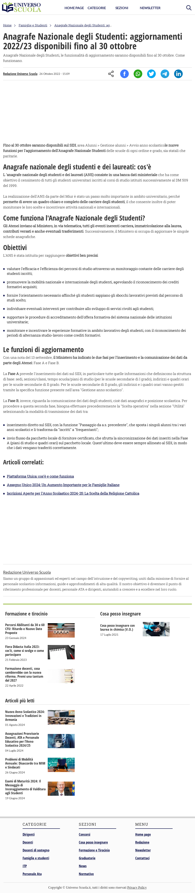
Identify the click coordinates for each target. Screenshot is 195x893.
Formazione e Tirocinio (94, 850)
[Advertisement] (97, 112)
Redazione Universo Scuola (20, 74)
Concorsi (84, 834)
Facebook (124, 73)
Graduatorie (87, 858)
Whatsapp (138, 73)
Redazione (142, 842)
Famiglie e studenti (36, 858)
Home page (143, 834)
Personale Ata (32, 873)
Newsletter (150, 8)
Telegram (165, 73)
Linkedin (178, 73)
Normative (86, 873)
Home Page (74, 8)
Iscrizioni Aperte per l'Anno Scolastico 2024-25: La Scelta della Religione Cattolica (73, 493)
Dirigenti (29, 834)
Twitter (151, 73)
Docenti (28, 842)
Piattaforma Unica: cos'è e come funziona (40, 476)
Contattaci (142, 858)
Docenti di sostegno (36, 850)
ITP (25, 865)
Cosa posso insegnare (93, 842)
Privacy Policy (137, 887)
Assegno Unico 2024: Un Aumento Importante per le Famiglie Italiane (63, 484)
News (83, 865)
